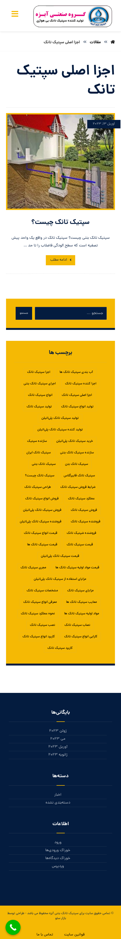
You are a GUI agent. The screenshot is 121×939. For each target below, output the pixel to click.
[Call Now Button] (13, 927)
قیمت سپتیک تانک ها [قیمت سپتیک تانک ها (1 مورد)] (42, 544)
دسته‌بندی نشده (58, 803)
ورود (57, 842)
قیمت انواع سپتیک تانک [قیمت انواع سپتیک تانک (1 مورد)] (40, 533)
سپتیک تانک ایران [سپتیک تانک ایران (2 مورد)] (38, 452)
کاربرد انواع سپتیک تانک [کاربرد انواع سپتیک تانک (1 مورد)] (38, 636)
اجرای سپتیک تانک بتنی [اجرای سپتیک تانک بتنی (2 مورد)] (40, 383)
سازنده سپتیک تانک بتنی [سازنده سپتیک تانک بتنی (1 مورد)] (77, 452)
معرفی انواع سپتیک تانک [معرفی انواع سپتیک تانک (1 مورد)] (40, 602)
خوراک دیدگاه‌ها (57, 858)
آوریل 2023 (57, 747)
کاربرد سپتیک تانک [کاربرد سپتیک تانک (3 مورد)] (60, 648)
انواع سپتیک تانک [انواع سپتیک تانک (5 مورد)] (40, 395)
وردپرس (58, 866)
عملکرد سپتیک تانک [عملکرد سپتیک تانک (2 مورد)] (81, 498)
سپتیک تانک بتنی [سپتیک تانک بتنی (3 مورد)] (44, 464)
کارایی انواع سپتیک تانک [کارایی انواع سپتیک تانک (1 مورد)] (80, 636)
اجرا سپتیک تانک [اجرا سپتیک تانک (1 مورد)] (38, 372)
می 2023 (57, 739)
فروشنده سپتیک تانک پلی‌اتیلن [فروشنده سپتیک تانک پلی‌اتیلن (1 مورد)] (40, 521)
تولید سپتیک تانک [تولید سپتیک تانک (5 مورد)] (39, 406)
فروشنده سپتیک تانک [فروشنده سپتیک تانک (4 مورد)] (85, 521)
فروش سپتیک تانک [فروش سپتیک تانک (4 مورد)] (84, 510)
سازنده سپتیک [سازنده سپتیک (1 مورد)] (37, 441)
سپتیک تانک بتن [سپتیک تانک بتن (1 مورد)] (76, 464)
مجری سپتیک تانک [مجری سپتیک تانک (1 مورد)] (33, 567)
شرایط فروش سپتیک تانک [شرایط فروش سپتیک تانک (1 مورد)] (77, 487)
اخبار (57, 795)
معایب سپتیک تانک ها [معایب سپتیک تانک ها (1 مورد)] (81, 602)
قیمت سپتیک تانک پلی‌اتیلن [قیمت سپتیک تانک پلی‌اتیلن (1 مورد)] (60, 556)
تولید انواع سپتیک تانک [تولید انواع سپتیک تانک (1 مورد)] (77, 406)
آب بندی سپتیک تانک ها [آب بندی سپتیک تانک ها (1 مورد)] (76, 372)
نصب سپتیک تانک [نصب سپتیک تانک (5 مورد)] (42, 625)
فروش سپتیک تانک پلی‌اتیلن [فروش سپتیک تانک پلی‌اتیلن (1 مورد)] (42, 510)
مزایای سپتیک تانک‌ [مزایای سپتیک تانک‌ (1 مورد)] (80, 590)
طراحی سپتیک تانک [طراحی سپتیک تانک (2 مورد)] (37, 487)
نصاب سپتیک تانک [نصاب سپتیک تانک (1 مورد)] (77, 625)
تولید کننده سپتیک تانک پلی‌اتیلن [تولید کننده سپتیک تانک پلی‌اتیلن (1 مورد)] (60, 429)
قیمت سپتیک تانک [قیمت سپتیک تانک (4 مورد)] (80, 544)
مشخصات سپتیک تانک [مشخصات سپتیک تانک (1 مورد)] (42, 590)
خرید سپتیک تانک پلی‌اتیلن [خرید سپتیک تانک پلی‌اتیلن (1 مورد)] (74, 441)
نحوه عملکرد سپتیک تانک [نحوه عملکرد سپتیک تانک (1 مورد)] (38, 613)
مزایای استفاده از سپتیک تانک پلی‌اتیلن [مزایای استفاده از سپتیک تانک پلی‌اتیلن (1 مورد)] (60, 579)
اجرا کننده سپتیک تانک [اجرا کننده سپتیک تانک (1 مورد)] (80, 383)
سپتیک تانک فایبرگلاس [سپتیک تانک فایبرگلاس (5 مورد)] (79, 475)
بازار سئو (60, 918)
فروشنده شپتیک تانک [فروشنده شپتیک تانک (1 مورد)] (81, 533)
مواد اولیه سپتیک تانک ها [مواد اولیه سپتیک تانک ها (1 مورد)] (81, 613)
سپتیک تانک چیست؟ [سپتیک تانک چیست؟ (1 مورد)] (39, 475)
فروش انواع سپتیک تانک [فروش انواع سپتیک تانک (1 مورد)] (42, 498)
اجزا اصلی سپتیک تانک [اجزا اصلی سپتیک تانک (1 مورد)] (77, 395)
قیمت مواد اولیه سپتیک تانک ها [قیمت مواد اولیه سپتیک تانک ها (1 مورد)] (77, 567)
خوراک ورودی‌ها (57, 850)
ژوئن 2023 (58, 731)
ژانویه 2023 (57, 755)
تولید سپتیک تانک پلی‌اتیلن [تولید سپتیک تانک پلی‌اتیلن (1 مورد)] (60, 418)
